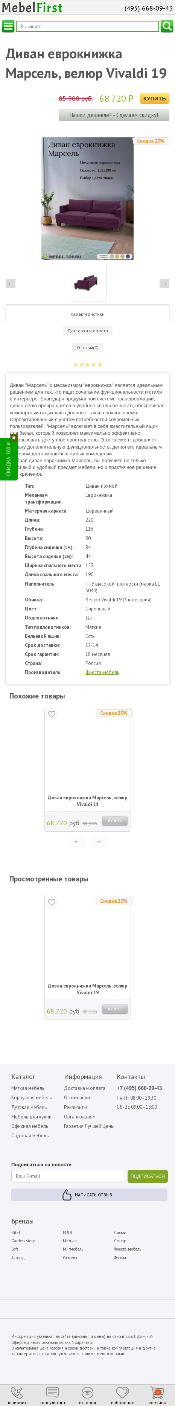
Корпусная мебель (31, 1097)
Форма (120, 1257)
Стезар (120, 1240)
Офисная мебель (29, 1126)
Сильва (120, 1232)
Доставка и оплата (84, 1088)
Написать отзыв (93, 1195)
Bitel (15, 1232)
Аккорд (18, 1257)
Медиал (70, 1240)
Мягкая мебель (27, 1088)
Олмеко (70, 1257)
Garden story (23, 1240)
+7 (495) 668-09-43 (139, 1088)
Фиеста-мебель (102, 672)
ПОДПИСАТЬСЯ (148, 1176)
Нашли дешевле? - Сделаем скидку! (114, 115)
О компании (77, 1097)
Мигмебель (73, 1249)
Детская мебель (29, 1107)
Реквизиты (75, 1107)
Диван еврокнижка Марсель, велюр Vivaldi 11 (87, 801)
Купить (154, 98)
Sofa (14, 1249)
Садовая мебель (30, 1135)
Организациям (80, 1117)
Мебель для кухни (31, 1117)
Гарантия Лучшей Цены (89, 1126)
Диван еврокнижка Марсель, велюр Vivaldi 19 (87, 989)
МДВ (67, 1232)
